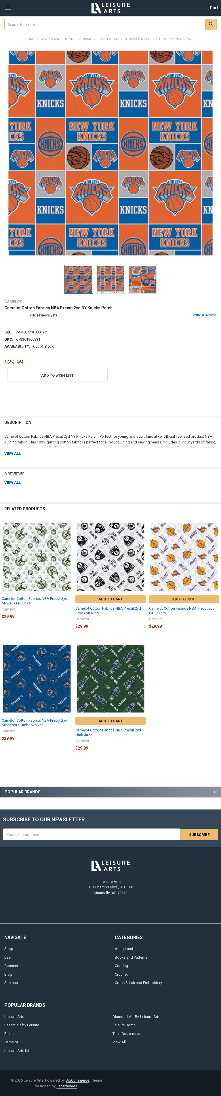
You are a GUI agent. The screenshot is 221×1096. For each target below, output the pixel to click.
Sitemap (11, 983)
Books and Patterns (131, 957)
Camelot (11, 1042)
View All (119, 1042)
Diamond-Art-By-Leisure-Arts (136, 1016)
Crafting (121, 966)
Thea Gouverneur (126, 1033)
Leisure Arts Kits (17, 1050)
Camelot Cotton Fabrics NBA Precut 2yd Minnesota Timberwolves (34, 722)
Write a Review (205, 315)
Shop (8, 949)
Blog (8, 974)
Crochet (121, 974)
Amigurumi (124, 949)
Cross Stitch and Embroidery (138, 983)
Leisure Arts (14, 1016)
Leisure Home (124, 1025)
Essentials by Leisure (21, 1025)
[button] (57, 375)
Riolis (9, 1033)
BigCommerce (77, 1080)
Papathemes (66, 1086)
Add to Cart (110, 599)
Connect (11, 966)
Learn (9, 957)
